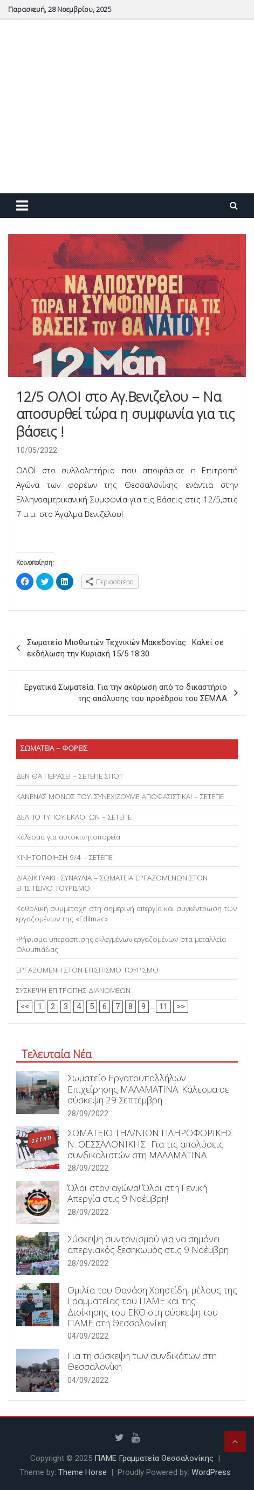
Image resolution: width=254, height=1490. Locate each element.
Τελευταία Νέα (57, 1054)
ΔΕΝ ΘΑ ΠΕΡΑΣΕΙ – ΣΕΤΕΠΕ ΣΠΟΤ (69, 776)
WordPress (211, 1472)
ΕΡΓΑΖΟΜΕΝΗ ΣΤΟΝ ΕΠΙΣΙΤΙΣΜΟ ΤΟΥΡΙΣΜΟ (87, 970)
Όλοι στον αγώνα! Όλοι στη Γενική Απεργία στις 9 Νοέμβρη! (137, 1193)
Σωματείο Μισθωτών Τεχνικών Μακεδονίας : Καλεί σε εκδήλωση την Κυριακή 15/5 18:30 (125, 648)
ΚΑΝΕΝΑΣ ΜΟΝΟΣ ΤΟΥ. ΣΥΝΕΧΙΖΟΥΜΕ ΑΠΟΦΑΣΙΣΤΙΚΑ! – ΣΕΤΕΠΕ (120, 796)
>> (180, 1006)
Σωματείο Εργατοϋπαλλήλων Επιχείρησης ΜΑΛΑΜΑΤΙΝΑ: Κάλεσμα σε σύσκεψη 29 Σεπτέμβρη (148, 1089)
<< (24, 1006)
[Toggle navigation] (22, 205)
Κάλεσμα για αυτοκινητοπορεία (68, 837)
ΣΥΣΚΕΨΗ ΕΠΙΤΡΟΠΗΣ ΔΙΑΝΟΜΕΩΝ (73, 990)
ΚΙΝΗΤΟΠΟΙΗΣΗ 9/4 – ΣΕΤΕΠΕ (64, 857)
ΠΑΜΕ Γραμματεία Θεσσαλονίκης (154, 1458)
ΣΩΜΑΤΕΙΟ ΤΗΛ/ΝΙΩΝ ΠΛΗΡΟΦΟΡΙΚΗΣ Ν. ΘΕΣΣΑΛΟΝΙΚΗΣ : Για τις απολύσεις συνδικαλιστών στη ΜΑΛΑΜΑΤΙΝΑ (149, 1144)
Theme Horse (82, 1472)
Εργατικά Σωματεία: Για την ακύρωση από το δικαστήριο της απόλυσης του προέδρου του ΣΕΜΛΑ (125, 692)
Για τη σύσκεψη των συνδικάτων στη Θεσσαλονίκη (142, 1361)
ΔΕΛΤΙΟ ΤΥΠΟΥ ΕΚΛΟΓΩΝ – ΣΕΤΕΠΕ (74, 817)
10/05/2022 (36, 450)
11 (163, 1006)
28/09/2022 (87, 1113)
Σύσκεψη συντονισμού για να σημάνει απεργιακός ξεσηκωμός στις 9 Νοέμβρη (148, 1244)
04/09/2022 (87, 1336)
